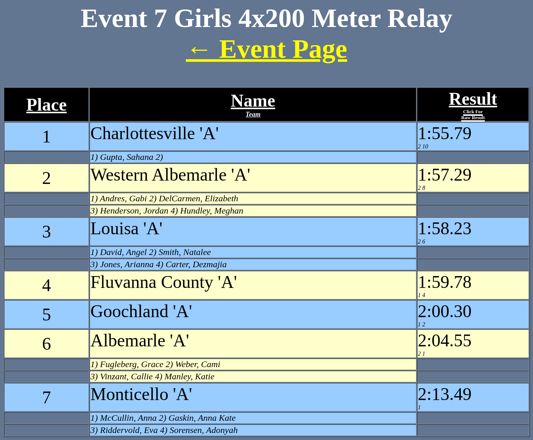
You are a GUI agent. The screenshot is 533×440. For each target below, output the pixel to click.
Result (473, 104)
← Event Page (266, 49)
